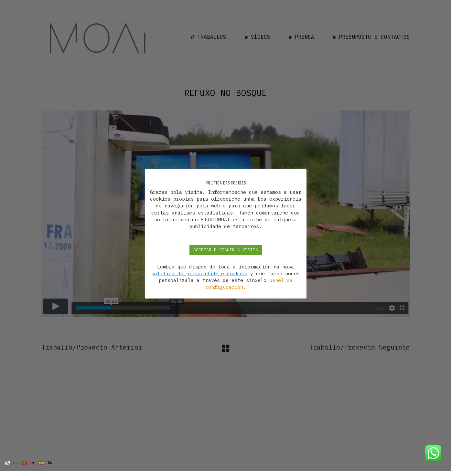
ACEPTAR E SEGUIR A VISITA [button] (225, 250)
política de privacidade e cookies (199, 273)
